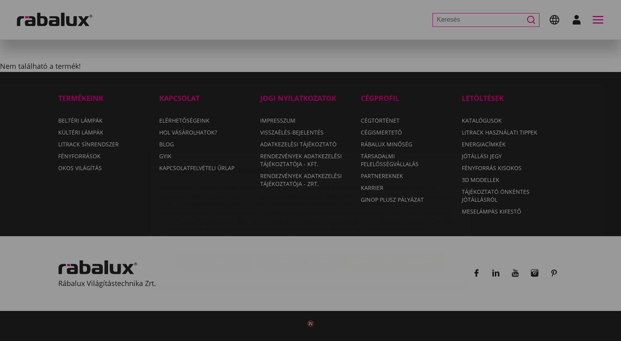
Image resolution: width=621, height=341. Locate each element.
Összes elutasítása (298, 214)
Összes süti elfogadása (394, 214)
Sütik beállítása (214, 214)
